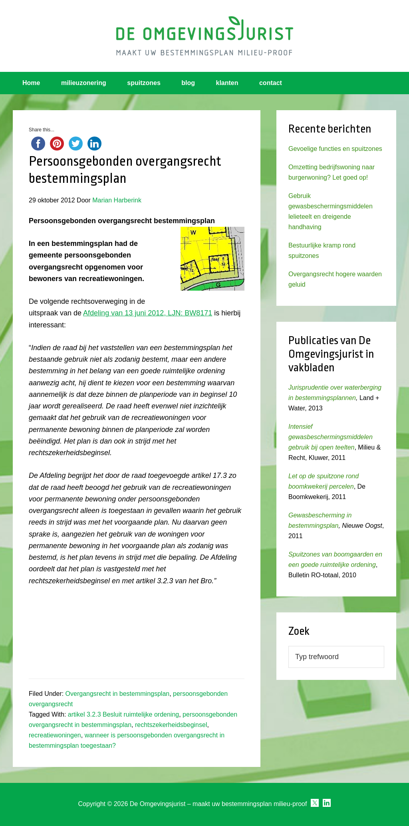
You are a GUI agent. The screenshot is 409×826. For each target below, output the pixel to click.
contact (270, 82)
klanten (227, 82)
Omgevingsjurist (204, 36)
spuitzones (144, 82)
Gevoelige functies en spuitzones (335, 148)
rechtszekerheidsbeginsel (171, 724)
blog (188, 82)
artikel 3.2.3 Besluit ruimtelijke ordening (123, 714)
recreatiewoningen (55, 735)
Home (31, 82)
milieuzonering (83, 82)
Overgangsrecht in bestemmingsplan (118, 693)
